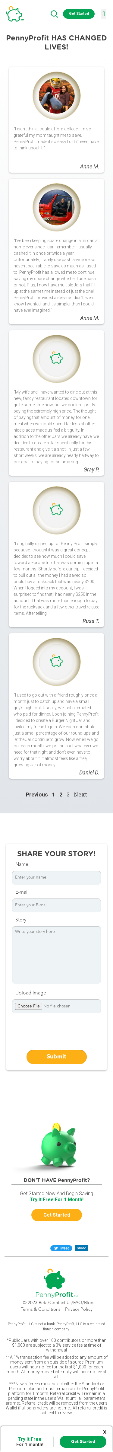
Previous (37, 794)
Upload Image (30, 993)
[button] (79, 14)
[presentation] (58, 1032)
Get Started (83, 1442)
